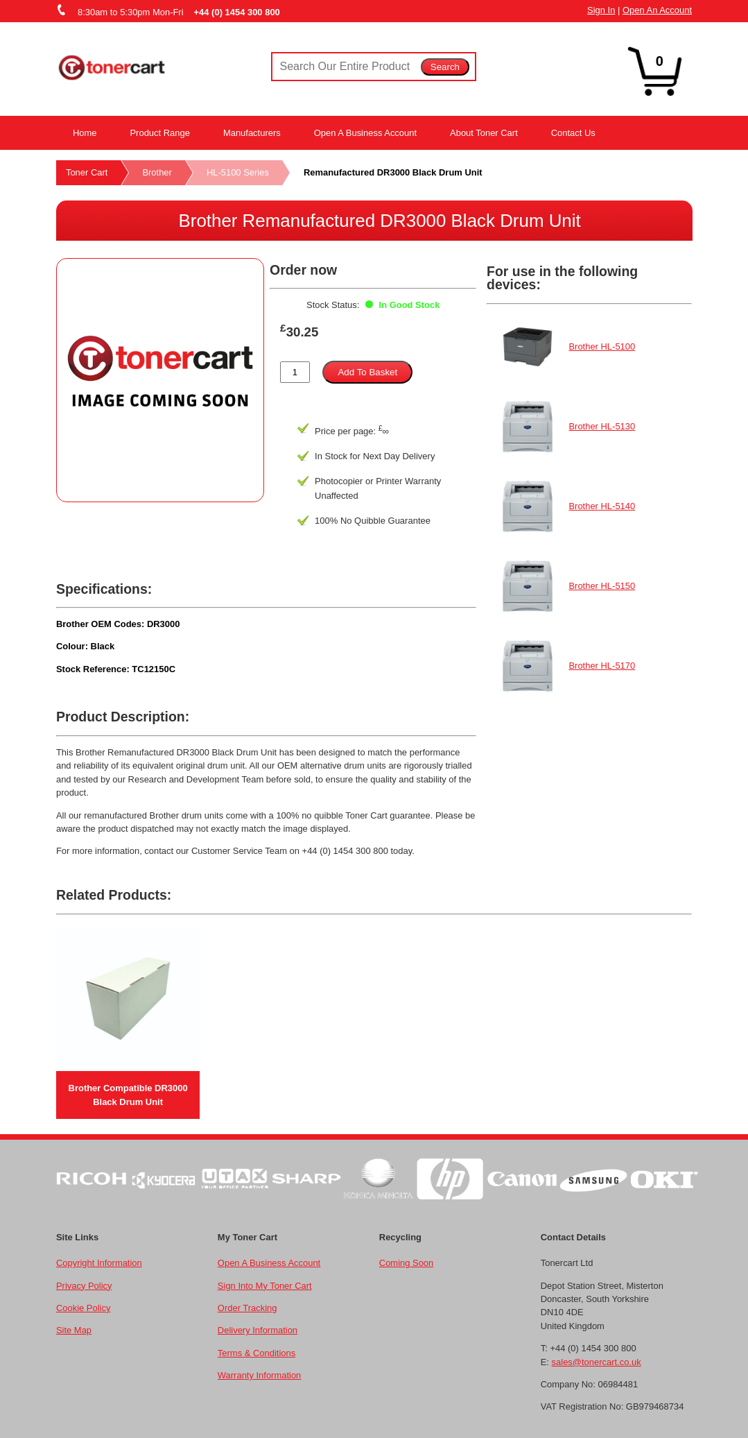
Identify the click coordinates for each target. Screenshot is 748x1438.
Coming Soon (406, 1263)
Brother (156, 172)
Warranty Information (259, 1375)
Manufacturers (252, 133)
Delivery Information (257, 1330)
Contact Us (573, 133)
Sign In (601, 10)
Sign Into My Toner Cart (265, 1286)
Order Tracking (247, 1308)
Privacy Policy (84, 1286)
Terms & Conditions (256, 1353)
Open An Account (657, 10)
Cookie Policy (83, 1308)
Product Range (159, 133)
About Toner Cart (484, 133)
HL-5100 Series (238, 172)
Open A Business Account (365, 133)
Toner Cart (86, 172)
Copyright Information (99, 1263)
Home (85, 133)
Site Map (74, 1330)
